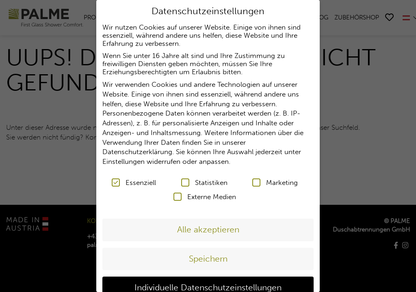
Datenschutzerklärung (137, 151)
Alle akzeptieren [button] (208, 228)
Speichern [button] (208, 258)
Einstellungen (123, 161)
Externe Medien (204, 196)
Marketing (275, 182)
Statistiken (204, 182)
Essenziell (134, 182)
